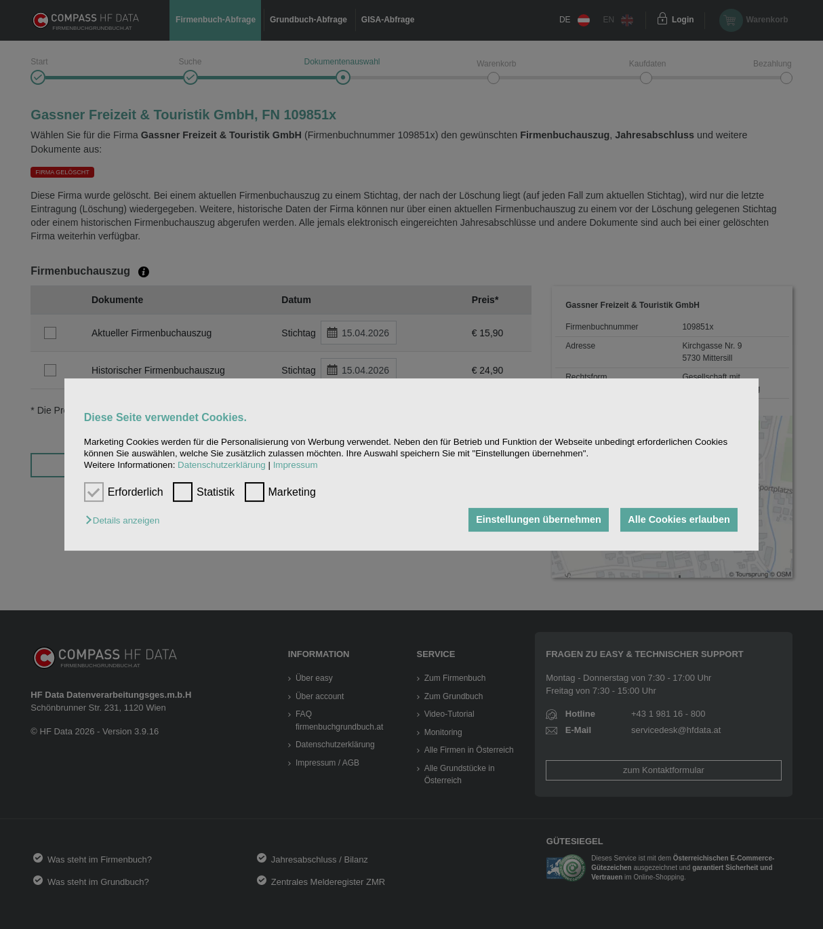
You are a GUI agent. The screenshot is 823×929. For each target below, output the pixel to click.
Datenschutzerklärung (222, 465)
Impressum (295, 465)
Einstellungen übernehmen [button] (538, 520)
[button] (125, 521)
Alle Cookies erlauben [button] (678, 520)
